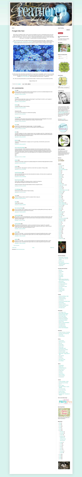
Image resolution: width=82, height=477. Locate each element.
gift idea (60, 209)
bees (60, 173)
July (61, 444)
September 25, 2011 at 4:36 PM (20, 94)
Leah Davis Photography (63, 320)
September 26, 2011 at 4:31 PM (20, 192)
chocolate (60, 187)
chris (16, 97)
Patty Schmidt (61, 321)
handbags (60, 213)
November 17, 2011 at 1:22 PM (20, 243)
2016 (60, 423)
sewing (60, 232)
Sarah (16, 124)
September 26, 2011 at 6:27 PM (20, 198)
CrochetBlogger (18, 189)
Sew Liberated (61, 356)
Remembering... (62, 440)
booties (60, 180)
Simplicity (60, 357)
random (60, 228)
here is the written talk (25, 76)
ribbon (60, 231)
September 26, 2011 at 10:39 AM (20, 169)
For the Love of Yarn (62, 390)
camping (60, 186)
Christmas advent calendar (63, 190)
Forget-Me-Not (62, 437)
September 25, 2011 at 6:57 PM (20, 121)
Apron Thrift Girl (61, 374)
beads (60, 172)
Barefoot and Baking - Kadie (63, 296)
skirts (60, 235)
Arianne (16, 160)
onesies (60, 223)
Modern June (61, 367)
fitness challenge (62, 203)
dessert (60, 196)
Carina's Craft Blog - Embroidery (64, 332)
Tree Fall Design (62, 289)
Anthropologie (61, 365)
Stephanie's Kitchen (62, 304)
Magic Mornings (61, 219)
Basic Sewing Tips (62, 342)
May (61, 447)
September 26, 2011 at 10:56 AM (20, 176)
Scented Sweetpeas (18, 172)
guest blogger (61, 212)
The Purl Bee (61, 358)
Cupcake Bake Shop (62, 299)
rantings (60, 230)
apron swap (61, 168)
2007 (60, 459)
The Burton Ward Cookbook (63, 305)
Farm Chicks (61, 274)
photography (61, 226)
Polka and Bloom (62, 336)
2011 (60, 430)
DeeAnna (16, 140)
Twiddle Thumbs (61, 290)
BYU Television (61, 262)
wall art (60, 237)
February (61, 451)
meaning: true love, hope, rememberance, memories (22, 41)
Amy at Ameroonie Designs (20, 147)
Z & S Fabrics (61, 361)
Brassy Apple (61, 271)
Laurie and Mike (18, 215)
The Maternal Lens (62, 325)
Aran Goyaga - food (62, 312)
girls (59, 210)
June (61, 445)
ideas (60, 217)
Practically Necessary (62, 368)
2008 (60, 457)
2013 (60, 427)
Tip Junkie (60, 288)
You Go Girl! (61, 335)
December (62, 432)
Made (60, 278)
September (62, 436)
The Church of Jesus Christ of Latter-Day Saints (64, 264)
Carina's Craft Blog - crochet (63, 381)
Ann (15, 90)
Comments (61, 58)
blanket (60, 176)
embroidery (61, 200)
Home (33, 247)
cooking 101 (61, 191)
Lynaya (16, 166)
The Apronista (61, 377)
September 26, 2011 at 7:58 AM (20, 156)
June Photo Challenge (62, 218)
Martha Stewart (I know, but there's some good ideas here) (64, 280)
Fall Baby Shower (63, 439)
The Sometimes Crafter (63, 286)
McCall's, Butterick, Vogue (63, 352)
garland (60, 208)
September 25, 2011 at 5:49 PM (20, 107)
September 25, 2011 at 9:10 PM (20, 144)
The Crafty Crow (61, 285)
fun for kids (61, 205)
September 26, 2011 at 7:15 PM (20, 204)
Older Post (52, 247)
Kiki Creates (61, 275)
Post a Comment (16, 245)
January (61, 452)
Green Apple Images (62, 316)
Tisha (16, 201)
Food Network (61, 300)
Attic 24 (60, 384)
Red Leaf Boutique (62, 324)
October (61, 435)
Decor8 (60, 273)
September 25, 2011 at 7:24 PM (20, 128)
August (61, 442)
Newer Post (14, 247)
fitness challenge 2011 (62, 204)
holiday (60, 214)
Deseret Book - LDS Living (63, 257)
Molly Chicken (61, 281)
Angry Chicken (61, 341)
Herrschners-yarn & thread (63, 383)
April (61, 448)
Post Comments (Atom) (21, 249)
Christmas (60, 189)
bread (60, 182)
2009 (60, 456)
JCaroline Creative (62, 351)
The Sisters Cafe (62, 308)
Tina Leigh (17, 117)
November (62, 433)
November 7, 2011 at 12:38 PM (20, 228)
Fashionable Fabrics (62, 348)
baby (60, 171)
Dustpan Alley (61, 370)
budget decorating (62, 185)
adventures (61, 166)
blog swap (60, 177)
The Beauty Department (63, 284)
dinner (60, 198)
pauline (16, 232)
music (60, 222)
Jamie (16, 195)
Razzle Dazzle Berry (18, 179)
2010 (60, 454)
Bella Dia (60, 270)
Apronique (60, 372)
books (60, 178)
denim (60, 195)
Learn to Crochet (62, 391)
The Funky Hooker (62, 389)
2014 (60, 426)
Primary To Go (61, 261)
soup (60, 236)
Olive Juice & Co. (62, 369)
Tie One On (61, 373)
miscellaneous (61, 221)
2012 (60, 429)
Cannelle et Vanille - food (63, 315)
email (63, 119)
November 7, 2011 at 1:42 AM (20, 220)
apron (60, 167)
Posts (60, 56)
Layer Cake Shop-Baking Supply (64, 301)
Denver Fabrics (61, 346)
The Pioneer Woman (62, 306)
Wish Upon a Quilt (62, 359)
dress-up (60, 199)
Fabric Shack (61, 347)
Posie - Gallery (61, 385)
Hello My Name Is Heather (63, 350)
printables (60, 227)
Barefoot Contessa (62, 297)
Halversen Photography (63, 317)
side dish (60, 233)
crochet (60, 194)
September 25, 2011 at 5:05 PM (20, 101)
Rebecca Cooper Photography (64, 322)
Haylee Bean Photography (63, 319)
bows (60, 181)
